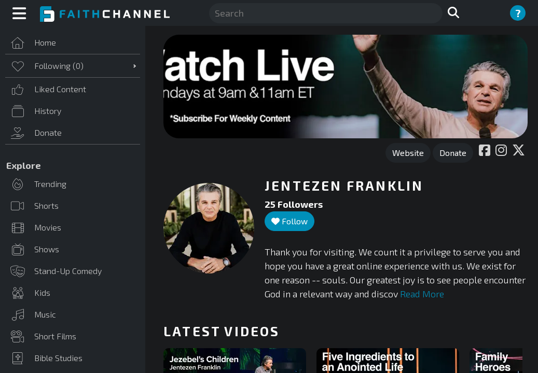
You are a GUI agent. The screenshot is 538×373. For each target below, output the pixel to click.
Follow (289, 221)
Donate (452, 152)
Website (408, 152)
